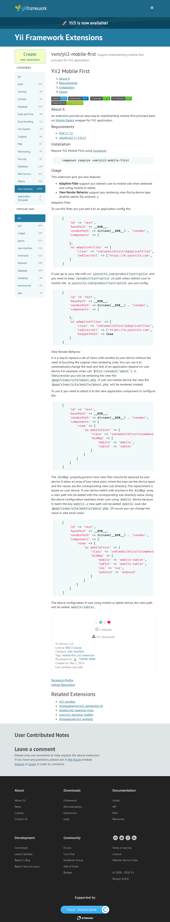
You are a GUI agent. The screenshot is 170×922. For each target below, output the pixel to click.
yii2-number (67, 701)
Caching (30, 91)
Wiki (115, 813)
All (19, 76)
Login (32, 764)
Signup (19, 764)
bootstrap (30, 278)
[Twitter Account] (121, 837)
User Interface (30, 189)
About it (64, 78)
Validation (30, 166)
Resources (118, 819)
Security (30, 159)
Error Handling (30, 121)
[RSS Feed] (134, 837)
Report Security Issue (27, 866)
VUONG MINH (84, 659)
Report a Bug (22, 860)
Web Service (30, 174)
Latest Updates (23, 854)
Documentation (73, 806)
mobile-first (69, 655)
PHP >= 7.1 (66, 133)
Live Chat (69, 854)
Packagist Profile (62, 680)
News (18, 806)
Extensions (70, 813)
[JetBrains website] (85, 917)
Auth (30, 84)
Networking (30, 151)
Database (30, 106)
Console (30, 99)
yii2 (30, 225)
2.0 (71, 644)
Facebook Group (73, 860)
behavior (30, 263)
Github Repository (63, 685)
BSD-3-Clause (74, 647)
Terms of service (121, 848)
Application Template (30, 198)
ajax (30, 293)
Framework (70, 800)
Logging (30, 136)
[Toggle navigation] (152, 8)
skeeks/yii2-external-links (76, 710)
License (19, 813)
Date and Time (30, 114)
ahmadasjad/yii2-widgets (76, 719)
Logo (66, 819)
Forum (67, 848)
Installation (67, 87)
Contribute (21, 848)
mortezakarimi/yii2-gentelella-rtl (81, 706)
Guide (116, 800)
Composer (99, 151)
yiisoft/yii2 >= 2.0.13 (72, 138)
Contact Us (21, 819)
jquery (30, 240)
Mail (30, 144)
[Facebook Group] (127, 837)
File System (30, 129)
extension (30, 255)
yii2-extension (85, 655)
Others (30, 181)
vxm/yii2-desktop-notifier (76, 715)
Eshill (125, 878)
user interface (30, 248)
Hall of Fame (71, 866)
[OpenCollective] (85, 909)
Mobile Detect (65, 120)
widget (30, 233)
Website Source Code (125, 860)
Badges (68, 872)
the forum (74, 759)
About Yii (20, 800)
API (114, 806)
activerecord (30, 285)
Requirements (68, 83)
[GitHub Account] (115, 837)
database (30, 270)
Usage (63, 92)
